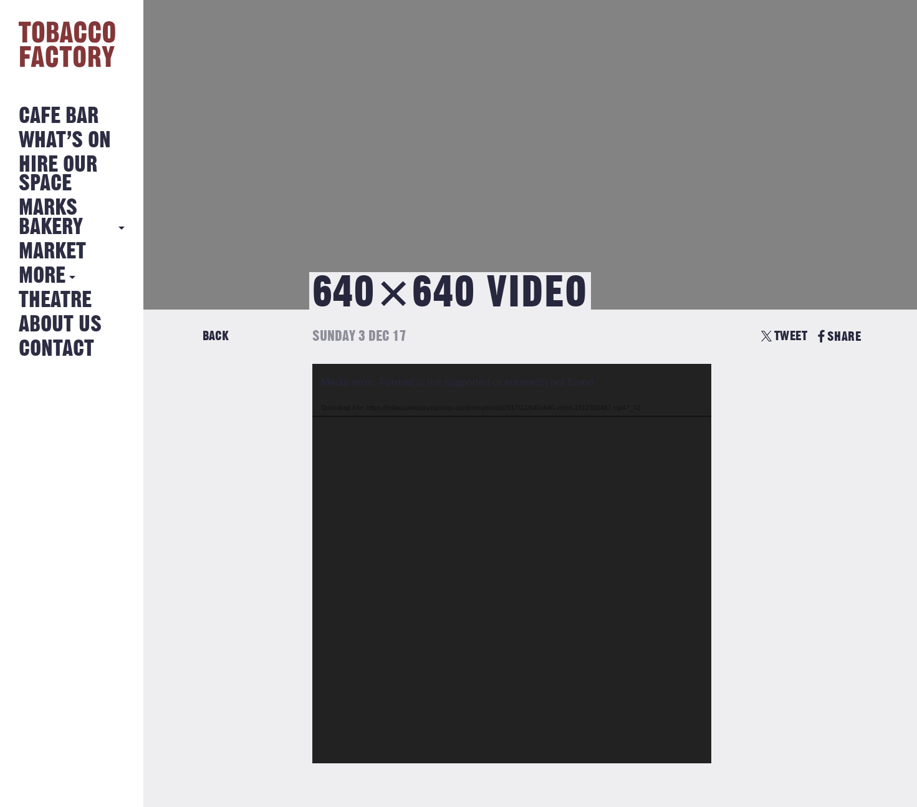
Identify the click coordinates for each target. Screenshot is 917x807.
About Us (60, 325)
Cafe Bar (58, 116)
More (42, 276)
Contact (56, 349)
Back (216, 336)
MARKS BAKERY (51, 217)
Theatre (55, 300)
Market (52, 252)
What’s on (65, 140)
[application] (511, 563)
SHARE (839, 336)
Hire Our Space (58, 174)
